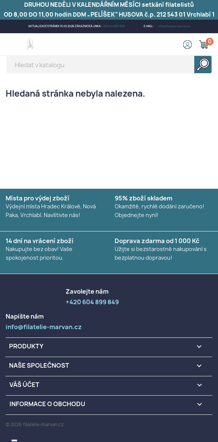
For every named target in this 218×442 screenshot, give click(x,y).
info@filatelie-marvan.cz (174, 26)
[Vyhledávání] (108, 64)
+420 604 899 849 (113, 26)
